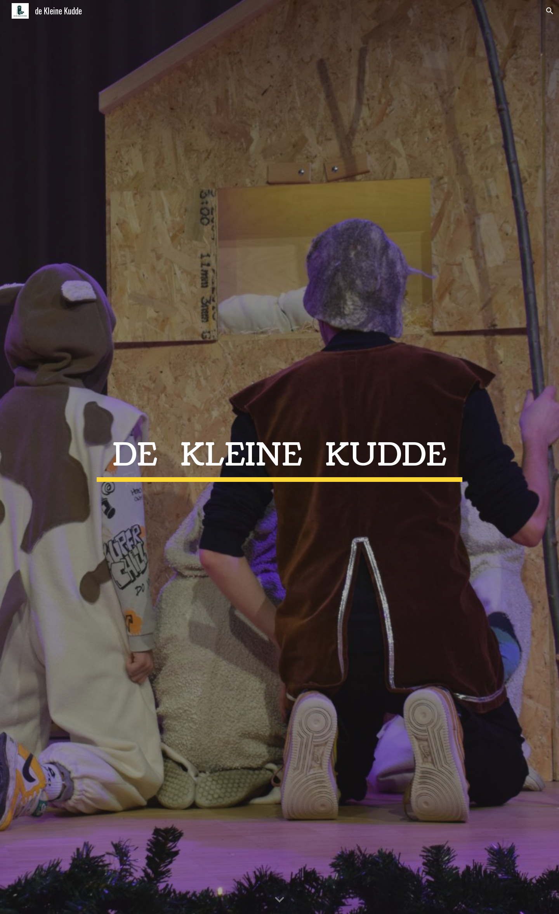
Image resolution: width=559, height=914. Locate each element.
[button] (549, 11)
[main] (279, 457)
